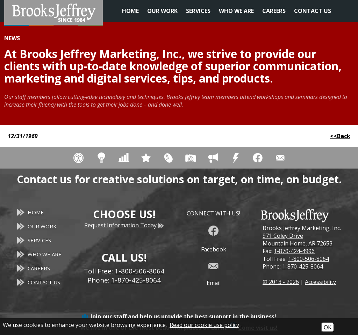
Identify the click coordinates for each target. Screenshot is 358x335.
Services (198, 11)
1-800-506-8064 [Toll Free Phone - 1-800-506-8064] (139, 271)
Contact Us (312, 11)
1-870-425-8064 (302, 266)
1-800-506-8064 (308, 259)
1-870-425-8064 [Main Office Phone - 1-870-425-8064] (136, 280)
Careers (274, 11)
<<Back (340, 136)
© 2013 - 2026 (281, 282)
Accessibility (320, 282)
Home (130, 11)
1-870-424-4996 (294, 251)
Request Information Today (124, 225)
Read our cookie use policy (204, 325)
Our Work (162, 11)
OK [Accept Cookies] (327, 327)
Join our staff (109, 316)
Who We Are (236, 11)
